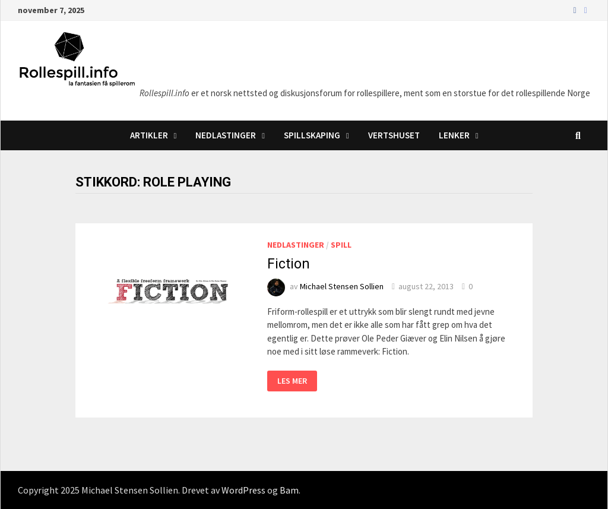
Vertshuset (394, 135)
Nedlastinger (225, 135)
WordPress (243, 490)
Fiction (288, 264)
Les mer (292, 380)
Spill (341, 244)
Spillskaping (312, 135)
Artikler (149, 135)
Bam (289, 490)
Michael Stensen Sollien (342, 286)
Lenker (454, 135)
